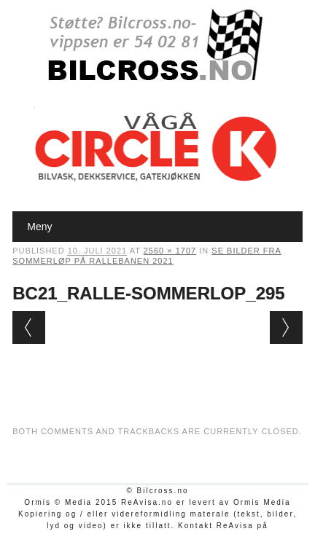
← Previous (28, 327)
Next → (286, 327)
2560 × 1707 (170, 250)
